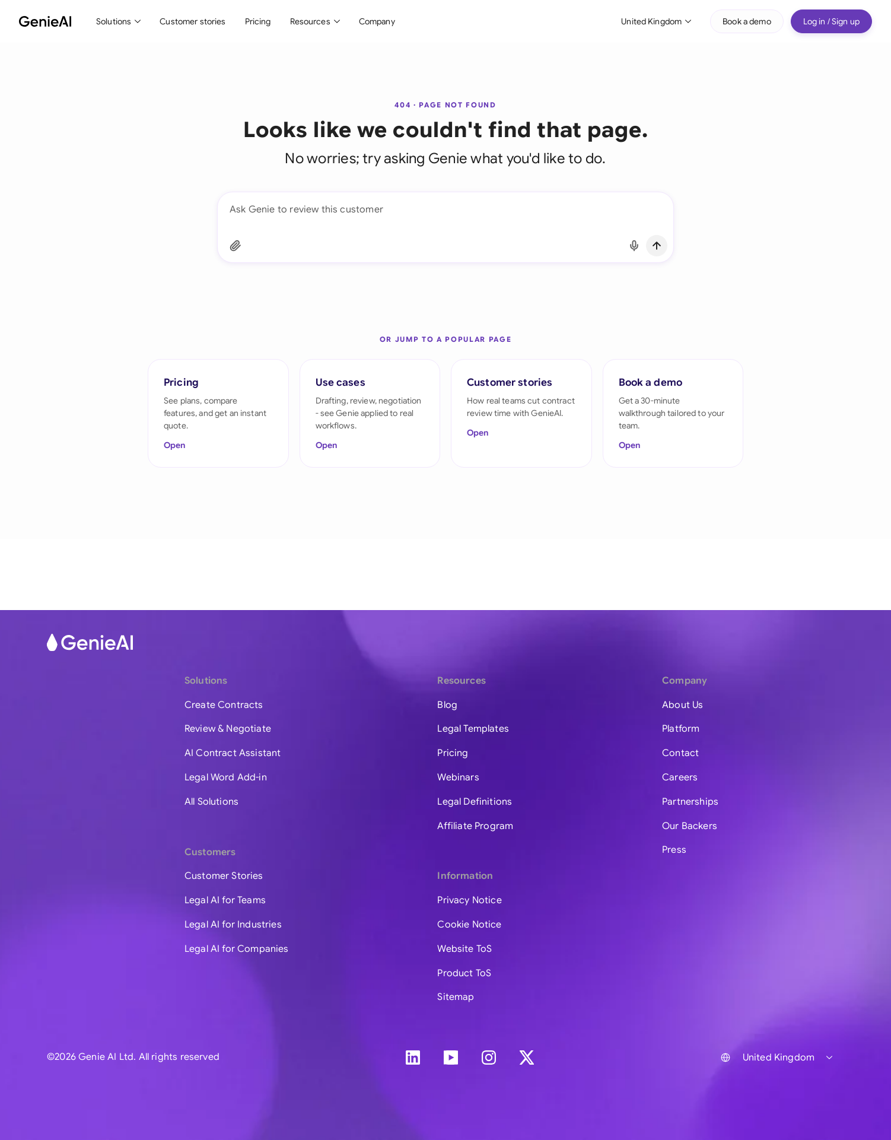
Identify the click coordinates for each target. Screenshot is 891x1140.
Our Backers (689, 826)
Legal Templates (472, 729)
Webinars (458, 777)
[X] (527, 1057)
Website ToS (464, 949)
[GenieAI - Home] (45, 21)
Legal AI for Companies (236, 949)
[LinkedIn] (413, 1057)
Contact (680, 753)
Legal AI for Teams (225, 900)
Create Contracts (223, 705)
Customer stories (192, 21)
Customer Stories (223, 876)
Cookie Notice (469, 925)
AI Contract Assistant (232, 753)
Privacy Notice (469, 900)
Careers (680, 777)
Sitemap (455, 997)
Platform (680, 729)
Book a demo (747, 21)
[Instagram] (489, 1057)
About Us (682, 705)
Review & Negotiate (227, 729)
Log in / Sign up (831, 21)
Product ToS (464, 973)
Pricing (258, 21)
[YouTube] (451, 1057)
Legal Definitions (474, 802)
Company (377, 21)
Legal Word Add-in (225, 777)
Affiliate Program (475, 826)
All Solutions (211, 802)
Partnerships (690, 802)
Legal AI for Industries (233, 925)
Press (674, 850)
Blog (447, 705)
